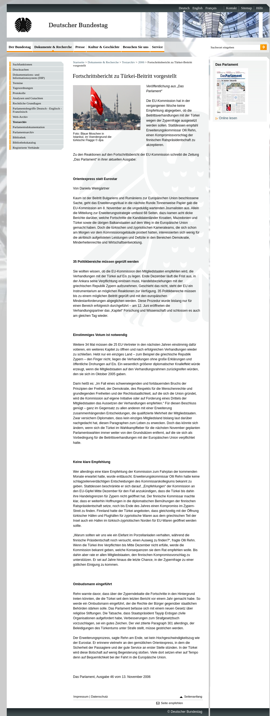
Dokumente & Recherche (103, 62)
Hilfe (259, 8)
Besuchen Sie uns (136, 47)
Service (157, 47)
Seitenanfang (193, 696)
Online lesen (228, 118)
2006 (141, 62)
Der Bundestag (20, 47)
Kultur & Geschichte (103, 47)
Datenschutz (99, 696)
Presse (80, 47)
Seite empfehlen (172, 703)
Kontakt (231, 8)
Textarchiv (128, 62)
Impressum (81, 696)
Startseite (78, 62)
